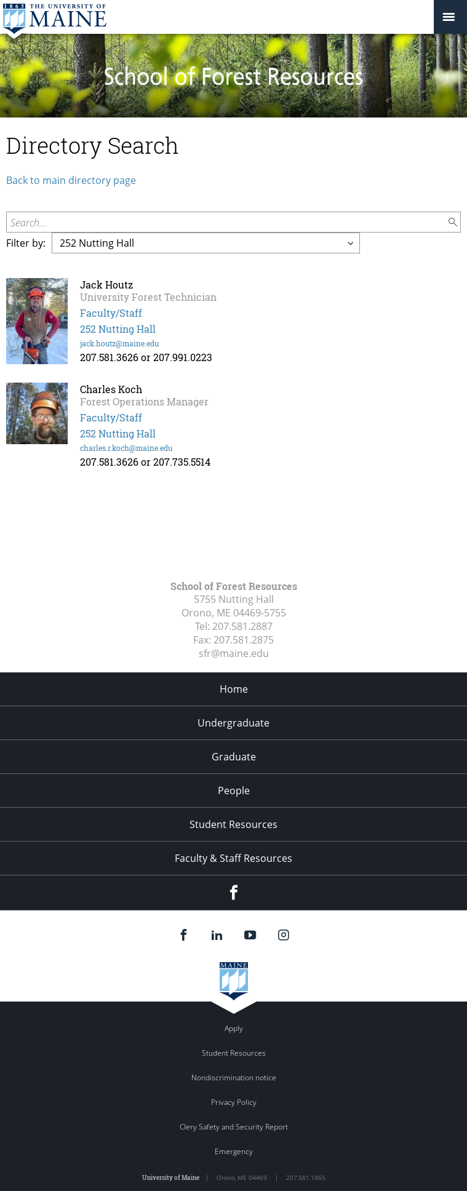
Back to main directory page (71, 180)
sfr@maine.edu (234, 653)
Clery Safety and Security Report (234, 1126)
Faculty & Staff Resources (233, 858)
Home (234, 689)
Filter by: (26, 243)
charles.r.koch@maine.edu (126, 448)
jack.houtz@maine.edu (119, 343)
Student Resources (233, 824)
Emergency (234, 1151)
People (234, 790)
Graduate (234, 756)
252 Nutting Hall (118, 328)
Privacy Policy (234, 1102)
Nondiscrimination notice (233, 1077)
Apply (234, 1028)
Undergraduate (233, 723)
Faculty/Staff (111, 312)
